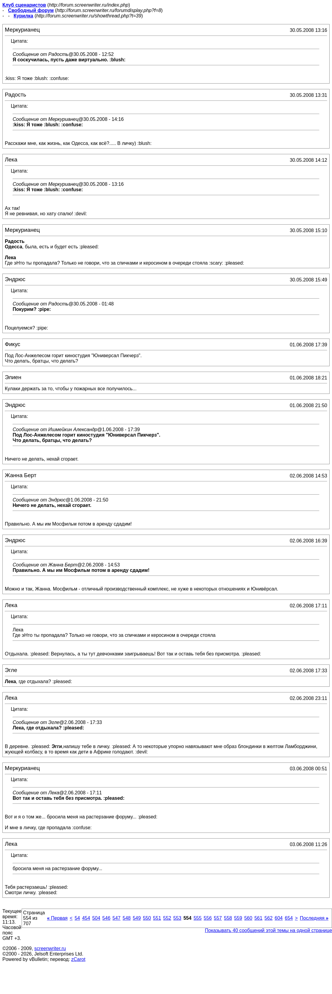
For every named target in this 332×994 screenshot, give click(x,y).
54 (77, 918)
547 (116, 918)
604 (279, 918)
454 (86, 918)
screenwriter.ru (50, 948)
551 (157, 918)
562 (269, 918)
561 (258, 918)
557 (218, 918)
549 (137, 918)
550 (147, 918)
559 (238, 918)
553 (177, 918)
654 (289, 918)
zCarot (78, 959)
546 (106, 918)
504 (96, 918)
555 (198, 918)
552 (167, 918)
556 (208, 918)
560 (248, 918)
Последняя (314, 918)
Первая (57, 918)
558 (228, 918)
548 (127, 918)
